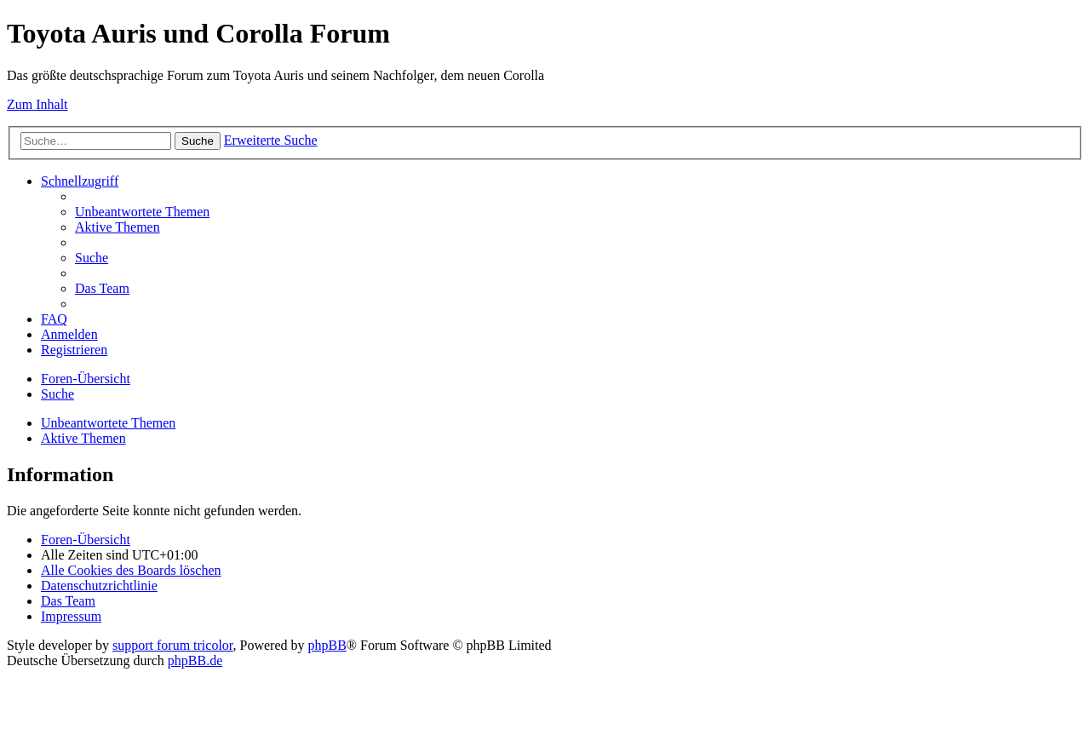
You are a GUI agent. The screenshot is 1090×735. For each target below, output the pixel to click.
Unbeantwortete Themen (108, 423)
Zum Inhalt (37, 104)
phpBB (327, 645)
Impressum (71, 616)
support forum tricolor (172, 645)
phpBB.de (195, 660)
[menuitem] (142, 211)
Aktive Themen (83, 438)
